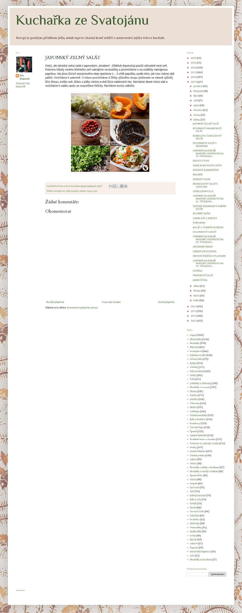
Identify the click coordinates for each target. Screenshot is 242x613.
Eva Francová (24, 77)
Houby (193, 447)
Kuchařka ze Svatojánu (82, 20)
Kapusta (194, 548)
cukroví (194, 543)
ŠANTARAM (199, 223)
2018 (194, 77)
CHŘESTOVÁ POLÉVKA (204, 251)
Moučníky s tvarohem (200, 560)
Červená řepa (196, 427)
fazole (193, 507)
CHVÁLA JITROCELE (203, 191)
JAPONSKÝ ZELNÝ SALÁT (206, 124)
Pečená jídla (196, 359)
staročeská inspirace (200, 552)
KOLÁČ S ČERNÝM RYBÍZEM (208, 227)
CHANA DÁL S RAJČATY (205, 218)
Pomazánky (196, 528)
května (196, 120)
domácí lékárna (197, 451)
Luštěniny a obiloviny (200, 383)
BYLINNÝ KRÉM (201, 213)
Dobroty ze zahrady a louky (204, 443)
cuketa (193, 459)
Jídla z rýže (195, 499)
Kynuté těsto (196, 475)
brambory (195, 423)
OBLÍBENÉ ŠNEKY (203, 247)
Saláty (83, 191)
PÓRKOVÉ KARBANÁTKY (206, 170)
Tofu (192, 379)
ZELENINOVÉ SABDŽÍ (204, 232)
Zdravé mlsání (197, 371)
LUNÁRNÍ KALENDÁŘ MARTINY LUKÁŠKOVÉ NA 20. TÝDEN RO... (208, 239)
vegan (89, 191)
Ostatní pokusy (197, 455)
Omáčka (194, 399)
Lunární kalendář (198, 435)
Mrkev (193, 407)
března (197, 291)
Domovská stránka (111, 302)
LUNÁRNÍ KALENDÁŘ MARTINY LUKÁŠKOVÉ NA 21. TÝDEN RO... (208, 199)
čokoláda (194, 516)
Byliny (193, 363)
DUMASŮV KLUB (201, 179)
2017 (194, 82)
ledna (196, 300)
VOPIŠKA (197, 271)
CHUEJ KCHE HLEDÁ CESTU (207, 166)
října (195, 96)
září (195, 100)
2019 (194, 72)
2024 (194, 63)
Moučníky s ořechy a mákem (204, 471)
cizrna (193, 479)
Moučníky (195, 343)
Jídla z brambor (198, 419)
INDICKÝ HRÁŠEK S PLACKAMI (209, 256)
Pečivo (193, 463)
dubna (196, 286)
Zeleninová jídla (198, 355)
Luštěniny (194, 411)
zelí (95, 191)
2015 (194, 311)
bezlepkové (59, 191)
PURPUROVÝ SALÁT (203, 275)
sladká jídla (195, 531)
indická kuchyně (198, 495)
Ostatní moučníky (198, 415)
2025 (194, 58)
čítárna (193, 391)
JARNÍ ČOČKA (200, 280)
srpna (196, 105)
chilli (68, 191)
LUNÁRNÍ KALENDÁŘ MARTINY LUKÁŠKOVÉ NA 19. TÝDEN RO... (208, 264)
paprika (75, 191)
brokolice (195, 519)
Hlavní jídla (195, 339)
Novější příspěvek (55, 302)
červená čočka (197, 511)
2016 (194, 306)
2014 (194, 316)
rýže (192, 556)
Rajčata (193, 395)
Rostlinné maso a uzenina (202, 439)
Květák (193, 504)
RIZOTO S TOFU (201, 161)
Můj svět (194, 347)
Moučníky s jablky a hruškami (204, 467)
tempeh (193, 483)
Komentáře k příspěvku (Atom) (82, 308)
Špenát (193, 431)
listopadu (198, 91)
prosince (198, 86)
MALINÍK (197, 175)
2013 (194, 321)
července (198, 110)
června (197, 115)
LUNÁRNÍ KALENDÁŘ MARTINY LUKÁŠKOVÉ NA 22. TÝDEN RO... (208, 154)
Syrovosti (195, 487)
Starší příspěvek (166, 302)
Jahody (193, 540)
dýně (192, 491)
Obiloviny (195, 523)
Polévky (194, 367)
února (196, 296)
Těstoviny (195, 403)
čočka (193, 536)
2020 (194, 68)
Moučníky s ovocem (200, 387)
